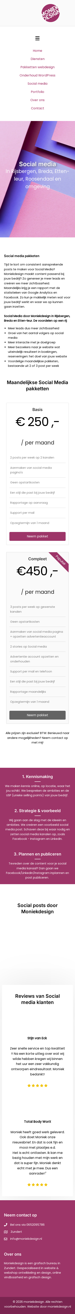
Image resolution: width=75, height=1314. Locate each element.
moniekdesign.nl (59, 1307)
